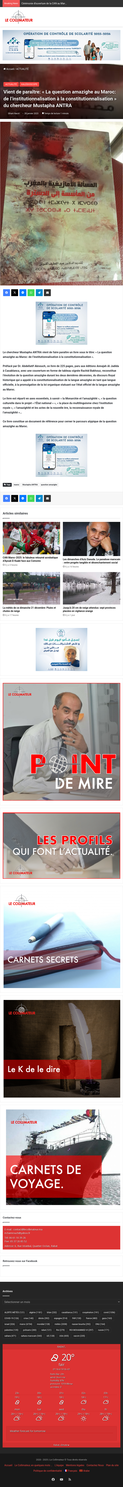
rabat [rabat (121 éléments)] (46, 1330)
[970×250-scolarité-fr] (61, 44)
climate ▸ (61, 1445)
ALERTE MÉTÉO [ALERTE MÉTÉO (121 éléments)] (14, 1312)
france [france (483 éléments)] (91, 1318)
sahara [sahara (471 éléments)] (10, 1336)
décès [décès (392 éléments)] (43, 1318)
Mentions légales (75, 1465)
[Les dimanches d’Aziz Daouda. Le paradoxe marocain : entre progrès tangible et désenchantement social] (91, 539)
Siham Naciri (14, 113)
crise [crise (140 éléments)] (28, 1318)
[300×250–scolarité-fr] (61, 323)
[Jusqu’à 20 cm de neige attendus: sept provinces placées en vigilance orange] (91, 588)
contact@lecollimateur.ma (27, 1229)
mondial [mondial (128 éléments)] (43, 1324)
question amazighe (49, 485)
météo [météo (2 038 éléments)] (61, 1324)
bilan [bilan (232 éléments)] (52, 1312)
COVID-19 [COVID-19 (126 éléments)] (11, 1318)
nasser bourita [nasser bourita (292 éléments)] (81, 1324)
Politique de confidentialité (47, 1470)
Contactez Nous (95, 1465)
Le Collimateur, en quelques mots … (33, 1465)
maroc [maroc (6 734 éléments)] (26, 1324)
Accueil (8, 69)
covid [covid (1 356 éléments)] (109, 1312)
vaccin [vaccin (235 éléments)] (79, 1336)
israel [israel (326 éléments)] (9, 1324)
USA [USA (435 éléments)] (64, 1336)
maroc (16, 485)
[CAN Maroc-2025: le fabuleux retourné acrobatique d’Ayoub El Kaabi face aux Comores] (31, 538)
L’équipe (59, 1465)
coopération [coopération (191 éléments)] (90, 1312)
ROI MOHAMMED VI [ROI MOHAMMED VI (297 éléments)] (81, 1330)
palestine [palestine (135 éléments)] (11, 1330)
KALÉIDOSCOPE (29, 84)
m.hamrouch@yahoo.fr (17, 1233)
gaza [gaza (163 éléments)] (107, 1318)
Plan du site (112, 1465)
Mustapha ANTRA (30, 485)
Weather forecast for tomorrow (27, 1431)
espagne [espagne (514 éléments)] (60, 1318)
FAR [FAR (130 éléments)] (76, 1318)
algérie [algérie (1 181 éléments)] (35, 1312)
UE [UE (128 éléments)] (51, 1336)
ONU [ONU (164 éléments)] (100, 1324)
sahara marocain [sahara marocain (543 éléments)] (31, 1336)
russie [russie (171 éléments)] (103, 1330)
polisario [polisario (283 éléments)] (29, 1330)
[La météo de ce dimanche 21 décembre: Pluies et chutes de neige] (31, 588)
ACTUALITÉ (22, 69)
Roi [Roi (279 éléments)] (60, 1330)
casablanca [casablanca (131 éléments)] (70, 1312)
